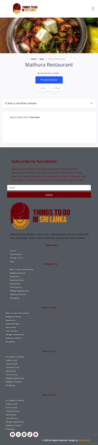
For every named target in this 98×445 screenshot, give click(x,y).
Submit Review (49, 79)
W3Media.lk (84, 440)
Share (56, 88)
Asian (41, 59)
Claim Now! (34, 117)
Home (33, 59)
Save (42, 88)
